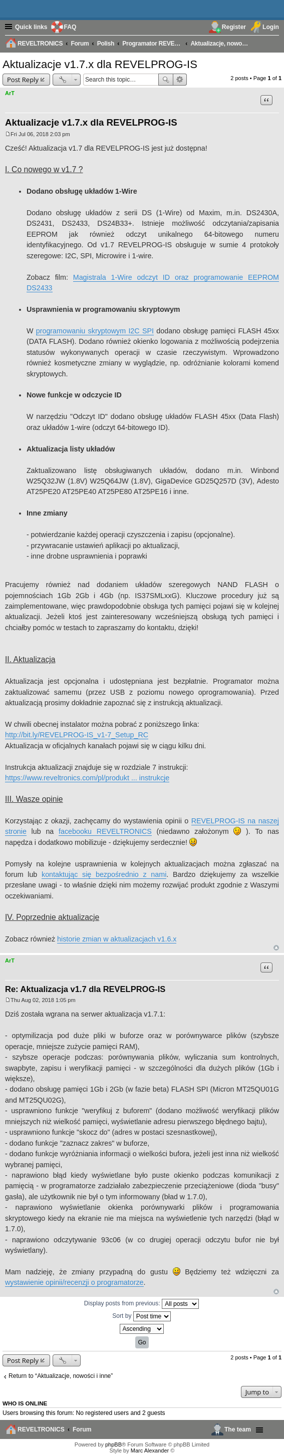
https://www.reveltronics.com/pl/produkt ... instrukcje (87, 778)
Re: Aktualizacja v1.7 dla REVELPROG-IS (85, 989)
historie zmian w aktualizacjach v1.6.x (116, 939)
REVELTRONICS (41, 1429)
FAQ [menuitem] (70, 27)
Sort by (141, 1316)
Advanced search (180, 80)
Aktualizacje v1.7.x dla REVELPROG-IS (100, 64)
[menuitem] (273, 43)
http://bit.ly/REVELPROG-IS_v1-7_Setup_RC (76, 735)
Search (165, 80)
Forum (82, 1429)
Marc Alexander (150, 1450)
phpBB (113, 1444)
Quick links (31, 27)
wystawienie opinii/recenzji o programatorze (74, 1282)
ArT (10, 93)
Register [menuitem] (234, 27)
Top (276, 947)
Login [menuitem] (270, 27)
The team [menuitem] (237, 1429)
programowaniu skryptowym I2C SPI (95, 331)
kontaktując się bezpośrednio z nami (104, 874)
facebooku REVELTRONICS (105, 831)
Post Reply (23, 79)
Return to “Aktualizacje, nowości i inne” (61, 1375)
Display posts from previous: (141, 1304)
